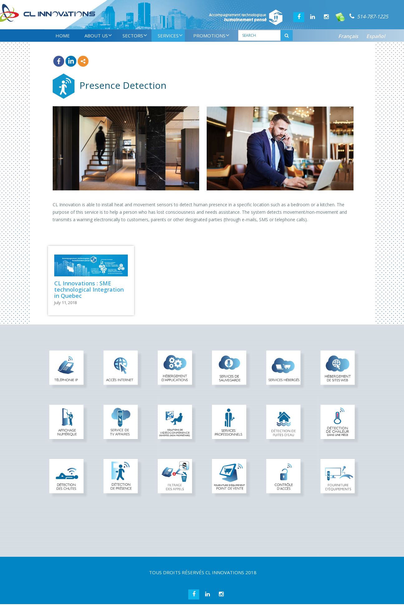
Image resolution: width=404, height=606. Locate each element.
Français (348, 36)
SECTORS (135, 35)
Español (375, 36)
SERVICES (170, 35)
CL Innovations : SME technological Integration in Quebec (89, 289)
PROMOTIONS (211, 35)
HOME (62, 35)
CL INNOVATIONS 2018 (231, 572)
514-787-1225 (372, 16)
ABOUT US (98, 35)
